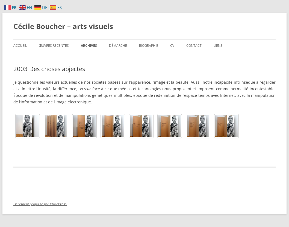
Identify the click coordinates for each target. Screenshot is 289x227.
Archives (89, 45)
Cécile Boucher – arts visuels (63, 26)
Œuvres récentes (54, 45)
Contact (194, 45)
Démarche (118, 45)
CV (172, 45)
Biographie (148, 45)
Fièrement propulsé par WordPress (40, 204)
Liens (218, 45)
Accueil (20, 45)
